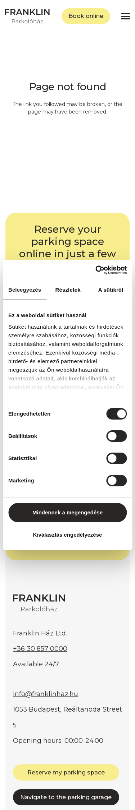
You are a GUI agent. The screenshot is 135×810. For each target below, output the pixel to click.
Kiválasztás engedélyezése (67, 535)
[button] (125, 16)
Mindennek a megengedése (67, 512)
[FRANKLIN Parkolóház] (27, 16)
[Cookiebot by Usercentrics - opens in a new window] (96, 270)
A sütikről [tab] (110, 290)
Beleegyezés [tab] (24, 290)
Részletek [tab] (68, 290)
